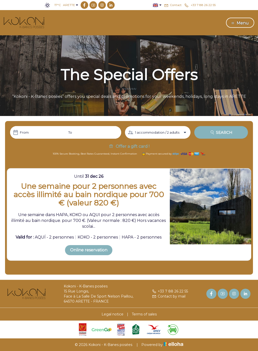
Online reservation (88, 250)
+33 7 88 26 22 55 (170, 291)
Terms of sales (144, 314)
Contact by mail (168, 296)
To (70, 132)
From (24, 132)
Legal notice (112, 314)
